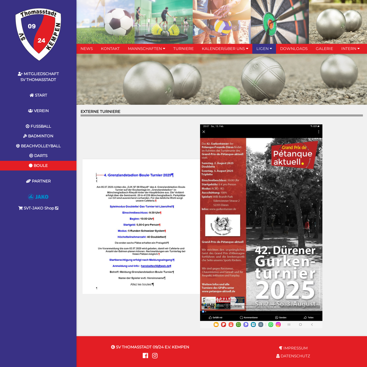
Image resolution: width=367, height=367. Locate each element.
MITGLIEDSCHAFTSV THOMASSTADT (38, 76)
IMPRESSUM (293, 348)
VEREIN (38, 110)
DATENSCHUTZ (293, 355)
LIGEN (264, 48)
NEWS (87, 48)
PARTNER (38, 181)
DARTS (38, 155)
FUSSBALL (38, 126)
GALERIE (324, 48)
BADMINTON (38, 136)
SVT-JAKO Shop (38, 202)
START (38, 95)
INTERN (350, 48)
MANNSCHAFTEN (146, 48)
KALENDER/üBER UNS (225, 48)
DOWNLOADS (294, 48)
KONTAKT (110, 48)
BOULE (38, 165)
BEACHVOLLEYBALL (38, 145)
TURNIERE (183, 48)
